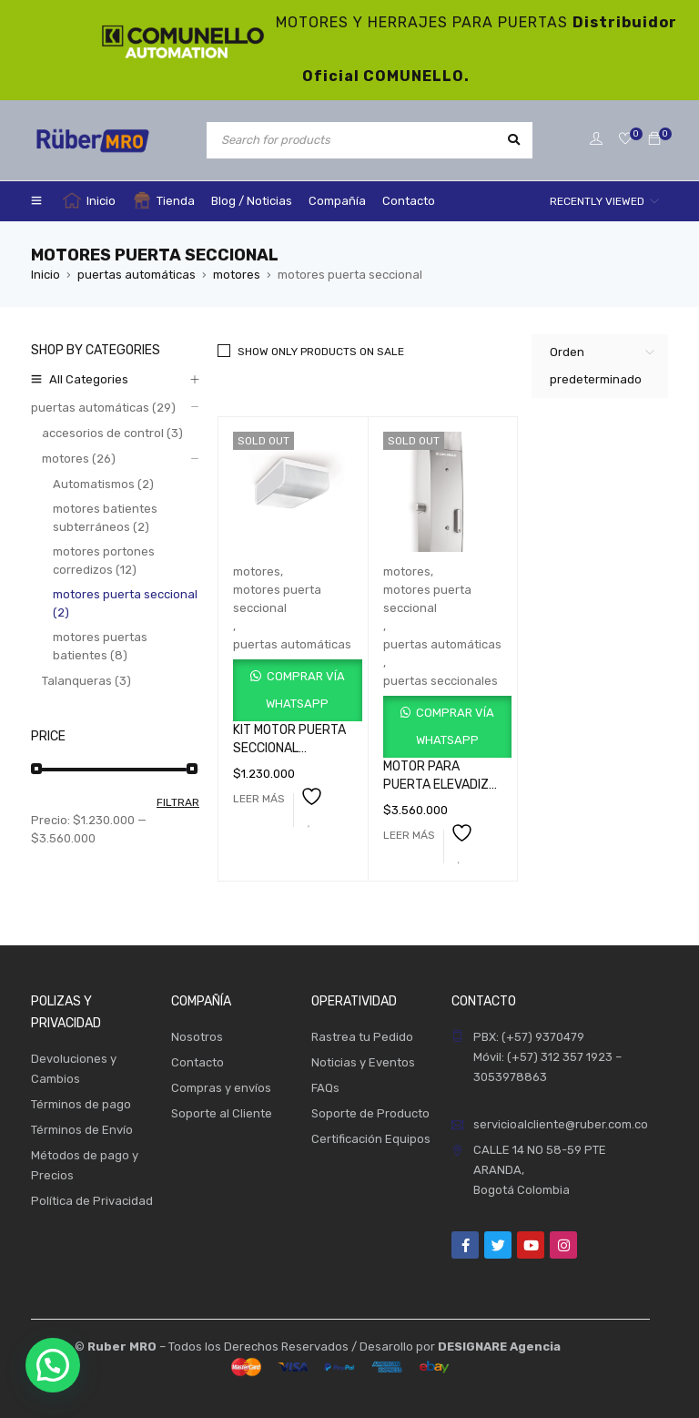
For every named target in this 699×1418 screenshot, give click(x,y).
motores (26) (79, 458)
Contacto (197, 1062)
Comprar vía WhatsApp (304, 689)
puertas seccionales (440, 681)
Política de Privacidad (92, 1201)
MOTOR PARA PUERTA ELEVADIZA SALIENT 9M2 (440, 785)
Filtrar (178, 802)
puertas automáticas (136, 274)
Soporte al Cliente (221, 1113)
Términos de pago (81, 1104)
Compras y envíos (221, 1088)
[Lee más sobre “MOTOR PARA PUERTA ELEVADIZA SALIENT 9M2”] (409, 835)
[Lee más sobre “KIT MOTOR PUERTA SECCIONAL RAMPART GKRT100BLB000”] (259, 798)
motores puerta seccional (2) (125, 603)
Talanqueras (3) (86, 681)
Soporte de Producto (370, 1113)
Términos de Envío (82, 1130)
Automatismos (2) (103, 484)
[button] (52, 1365)
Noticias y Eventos (363, 1062)
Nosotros (197, 1037)
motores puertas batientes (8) (100, 646)
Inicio (45, 274)
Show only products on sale (321, 351)
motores (236, 274)
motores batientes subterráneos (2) (105, 518)
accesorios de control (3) (112, 433)
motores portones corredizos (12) (104, 560)
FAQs (325, 1088)
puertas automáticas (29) (103, 407)
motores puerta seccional (277, 599)
